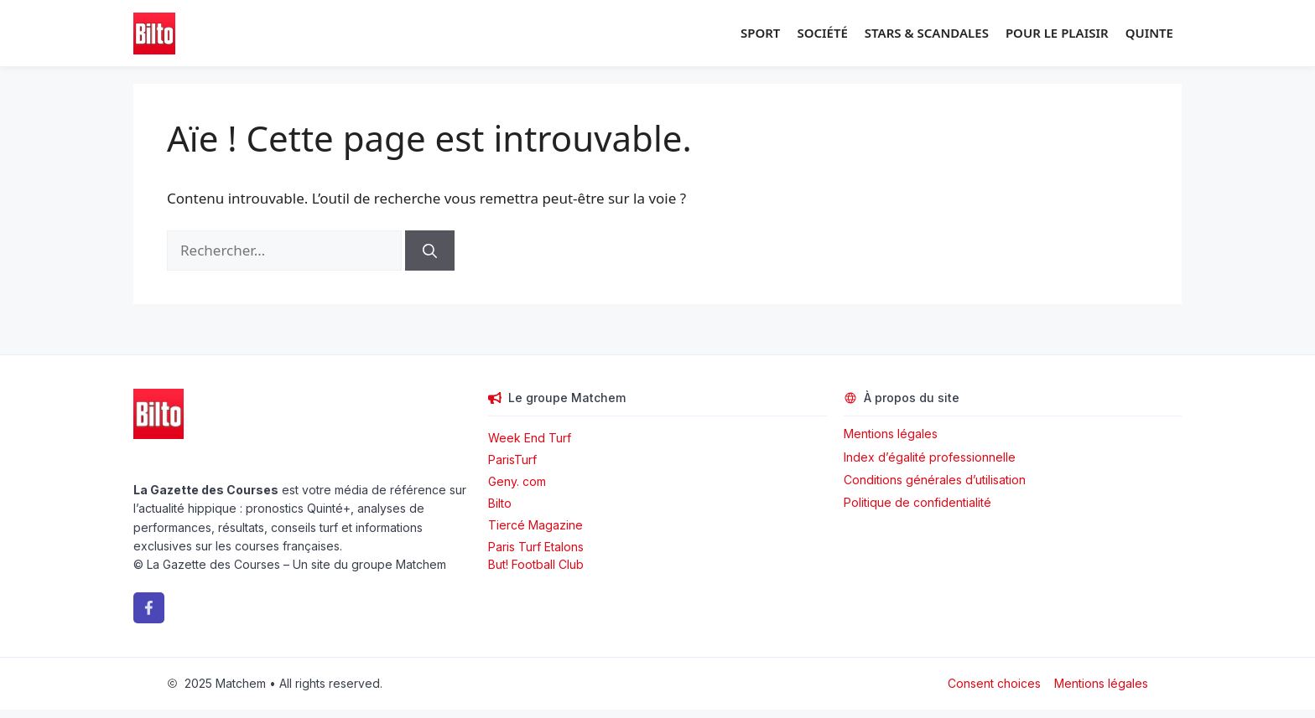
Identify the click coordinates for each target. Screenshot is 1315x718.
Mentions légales (891, 433)
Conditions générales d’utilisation (935, 480)
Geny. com (517, 481)
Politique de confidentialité (917, 502)
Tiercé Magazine (535, 525)
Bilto (500, 503)
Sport (760, 32)
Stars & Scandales (927, 32)
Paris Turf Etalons (536, 547)
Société (822, 32)
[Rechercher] (430, 250)
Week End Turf (529, 438)
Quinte (1149, 32)
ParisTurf (512, 459)
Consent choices (994, 683)
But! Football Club (536, 564)
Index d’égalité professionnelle (931, 457)
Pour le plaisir (1057, 32)
